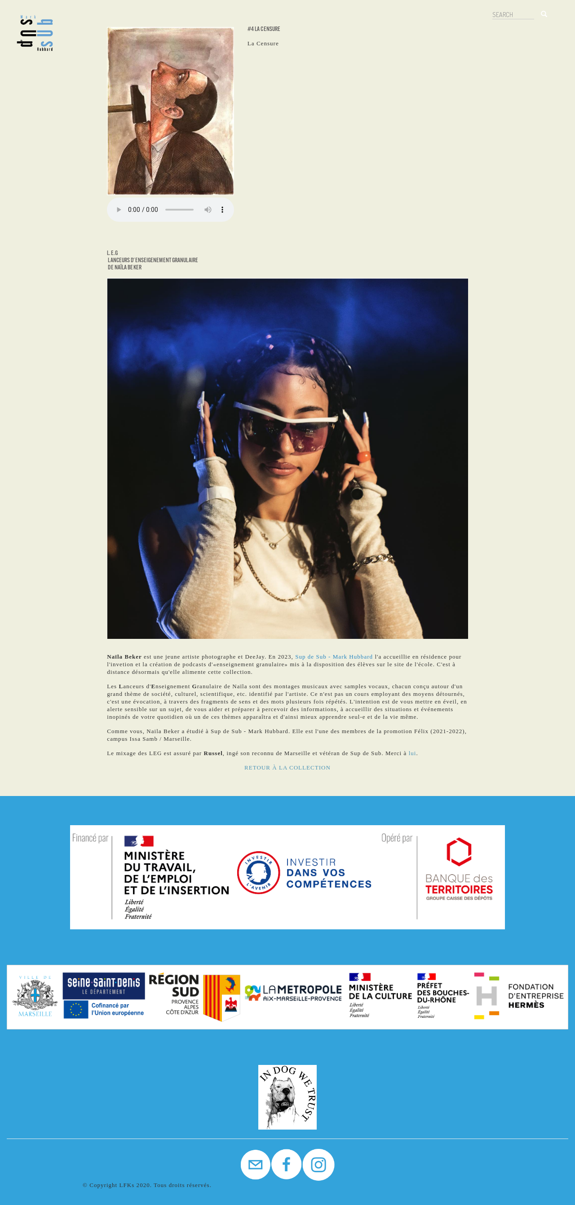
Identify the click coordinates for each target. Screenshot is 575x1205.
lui (412, 753)
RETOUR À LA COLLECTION (287, 767)
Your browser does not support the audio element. (170, 210)
